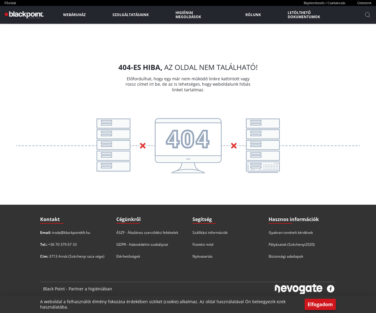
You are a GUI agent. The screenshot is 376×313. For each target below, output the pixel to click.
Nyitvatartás (202, 256)
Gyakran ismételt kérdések (291, 232)
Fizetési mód (202, 244)
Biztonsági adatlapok (286, 256)
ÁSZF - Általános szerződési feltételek (147, 232)
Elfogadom (320, 304)
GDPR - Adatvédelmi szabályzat (142, 244)
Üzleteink (364, 3)
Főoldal (10, 3)
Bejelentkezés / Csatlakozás (324, 3)
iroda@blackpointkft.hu (71, 232)
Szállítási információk (210, 232)
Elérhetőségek (128, 256)
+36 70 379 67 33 (62, 244)
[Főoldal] (23, 15)
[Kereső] (367, 15)
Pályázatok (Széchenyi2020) (292, 244)
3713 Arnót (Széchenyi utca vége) (76, 256)
